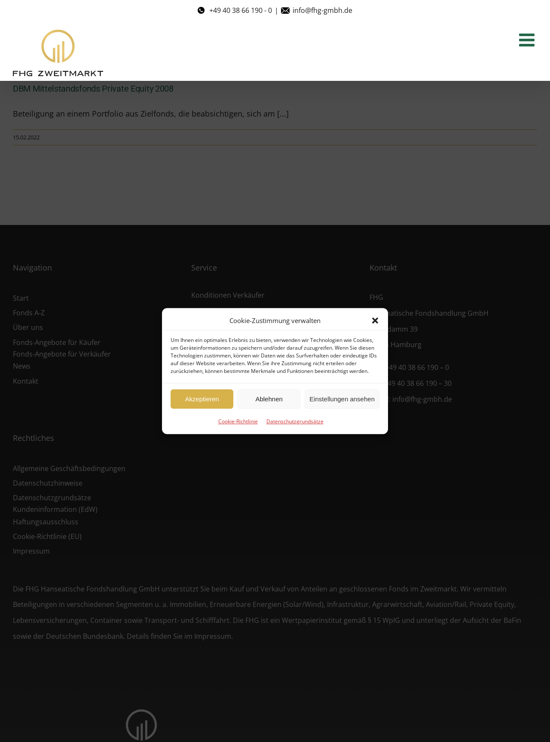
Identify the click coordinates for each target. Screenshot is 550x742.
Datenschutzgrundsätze (295, 421)
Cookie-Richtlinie (238, 421)
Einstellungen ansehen (342, 399)
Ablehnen (268, 399)
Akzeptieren (202, 399)
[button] (375, 320)
